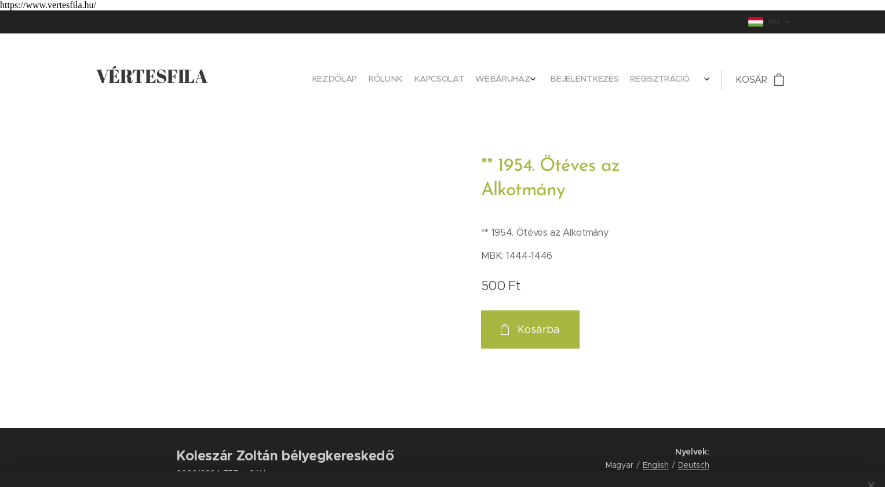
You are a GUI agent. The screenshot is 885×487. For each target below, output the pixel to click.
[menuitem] (621, 79)
